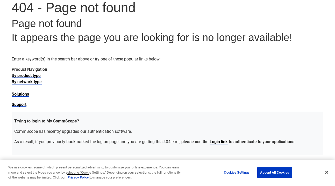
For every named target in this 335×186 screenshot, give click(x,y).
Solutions (20, 94)
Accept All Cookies (274, 172)
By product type (26, 75)
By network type (27, 81)
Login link (219, 141)
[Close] (326, 172)
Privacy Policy (78, 177)
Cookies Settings (237, 172)
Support (19, 104)
